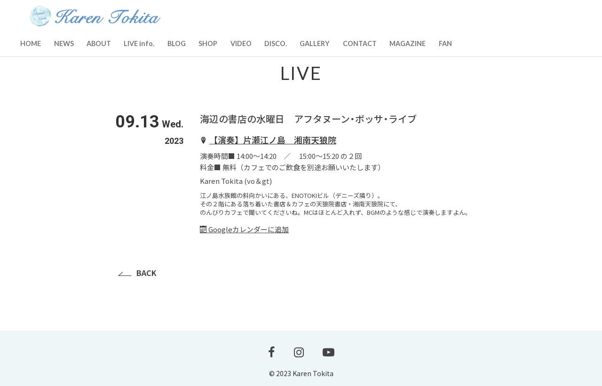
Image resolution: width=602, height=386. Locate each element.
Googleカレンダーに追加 (244, 229)
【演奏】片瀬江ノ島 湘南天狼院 (272, 140)
